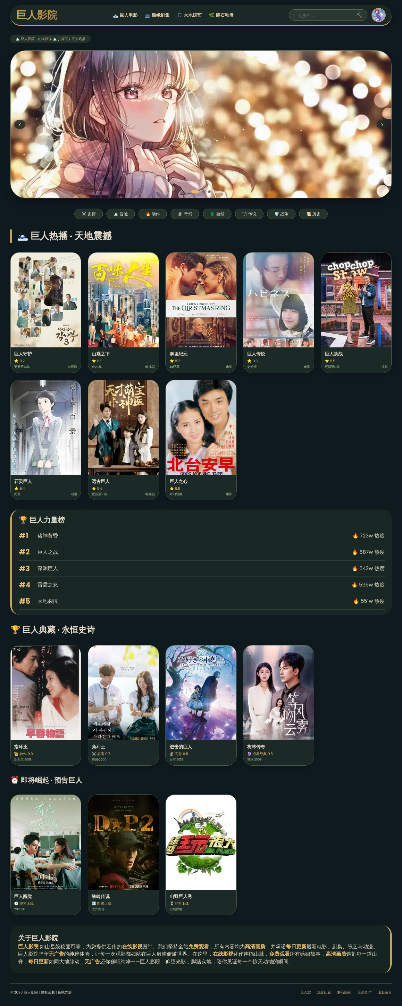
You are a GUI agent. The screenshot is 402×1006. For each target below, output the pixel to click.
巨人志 (305, 992)
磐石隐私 (344, 992)
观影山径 (324, 992)
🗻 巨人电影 (125, 15)
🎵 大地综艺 (189, 15)
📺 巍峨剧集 (157, 15)
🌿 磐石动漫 (221, 15)
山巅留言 (385, 992)
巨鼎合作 (364, 992)
